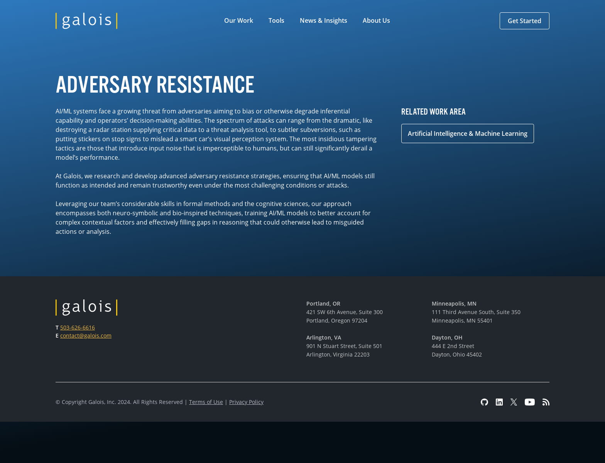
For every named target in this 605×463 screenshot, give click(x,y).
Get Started (524, 21)
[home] (86, 21)
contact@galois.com (86, 335)
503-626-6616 (77, 327)
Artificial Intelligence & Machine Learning (467, 133)
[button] (240, 20)
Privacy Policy (246, 402)
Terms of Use (206, 402)
